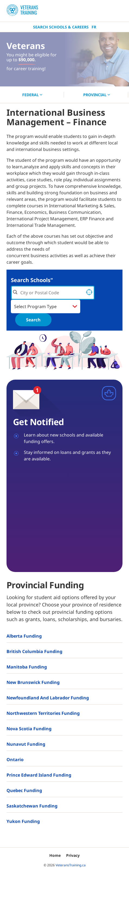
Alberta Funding (24, 636)
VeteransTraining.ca (71, 865)
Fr (94, 27)
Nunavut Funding (26, 744)
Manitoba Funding (27, 667)
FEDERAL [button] (32, 94)
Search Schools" (32, 280)
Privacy (73, 855)
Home (55, 855)
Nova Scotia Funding (29, 729)
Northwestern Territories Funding (43, 713)
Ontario (15, 760)
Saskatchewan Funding (32, 806)
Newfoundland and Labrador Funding (48, 698)
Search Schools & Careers (61, 27)
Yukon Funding (23, 821)
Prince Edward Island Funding (39, 775)
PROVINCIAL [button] (96, 94)
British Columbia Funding (34, 651)
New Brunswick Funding (33, 682)
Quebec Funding (24, 790)
